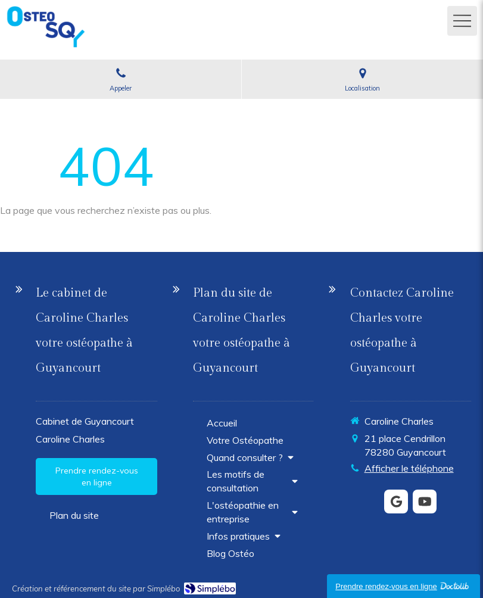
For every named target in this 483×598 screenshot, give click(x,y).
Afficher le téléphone (409, 468)
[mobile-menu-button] (462, 21)
